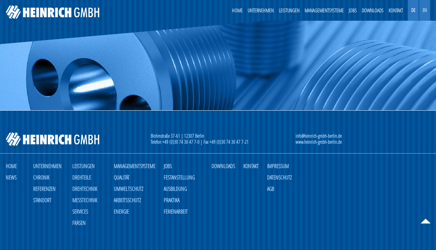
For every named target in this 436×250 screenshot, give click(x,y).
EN (425, 10)
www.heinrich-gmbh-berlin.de (318, 142)
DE (413, 10)
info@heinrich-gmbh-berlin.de (318, 136)
